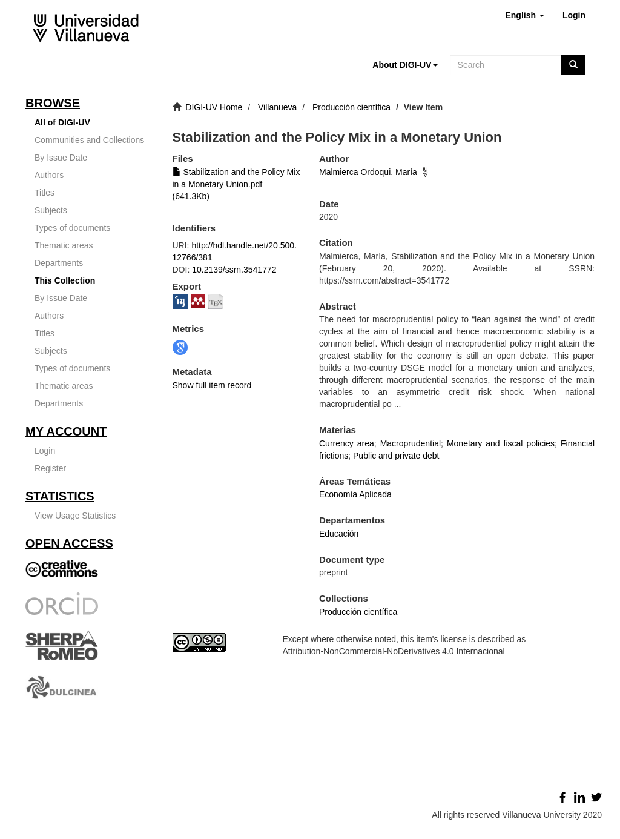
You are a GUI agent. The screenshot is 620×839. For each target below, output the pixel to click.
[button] (524, 15)
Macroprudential (410, 443)
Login (45, 451)
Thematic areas (64, 245)
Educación (338, 534)
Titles (44, 192)
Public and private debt (396, 455)
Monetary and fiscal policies (501, 443)
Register (50, 468)
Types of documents (72, 228)
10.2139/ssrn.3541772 (234, 269)
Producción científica (351, 107)
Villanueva (277, 107)
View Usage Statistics (75, 515)
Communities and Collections (89, 140)
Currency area (346, 443)
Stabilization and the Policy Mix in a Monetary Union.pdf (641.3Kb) (236, 184)
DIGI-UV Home (213, 107)
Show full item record (212, 385)
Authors (49, 175)
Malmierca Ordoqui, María (368, 172)
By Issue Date (61, 157)
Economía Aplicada (355, 494)
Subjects (51, 210)
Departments (59, 263)
